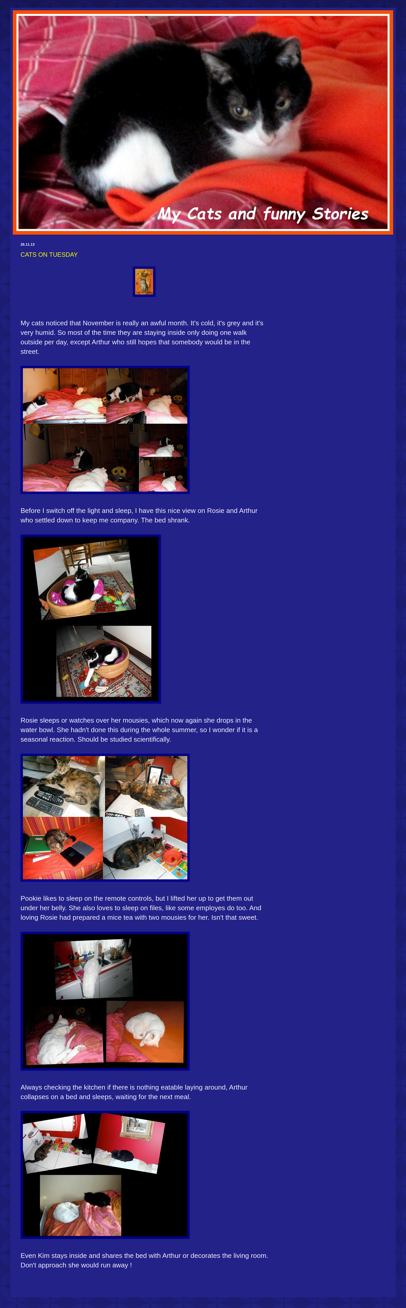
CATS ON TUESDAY (49, 254)
